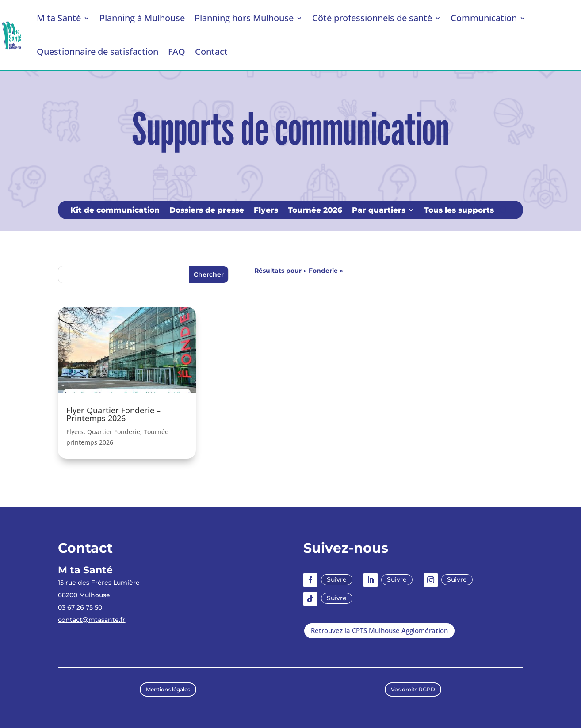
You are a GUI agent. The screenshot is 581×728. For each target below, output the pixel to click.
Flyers (266, 210)
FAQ (176, 51)
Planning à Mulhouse (142, 18)
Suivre (337, 579)
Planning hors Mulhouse (244, 18)
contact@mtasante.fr (91, 620)
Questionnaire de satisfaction (97, 51)
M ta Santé (59, 18)
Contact (211, 51)
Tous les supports (459, 210)
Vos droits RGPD (413, 689)
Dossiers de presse (206, 210)
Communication (484, 18)
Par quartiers (378, 210)
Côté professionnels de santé (372, 18)
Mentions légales (168, 689)
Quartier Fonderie (113, 431)
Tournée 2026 (315, 210)
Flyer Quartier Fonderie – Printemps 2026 (113, 414)
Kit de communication (115, 210)
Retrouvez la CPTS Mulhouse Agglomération (379, 630)
